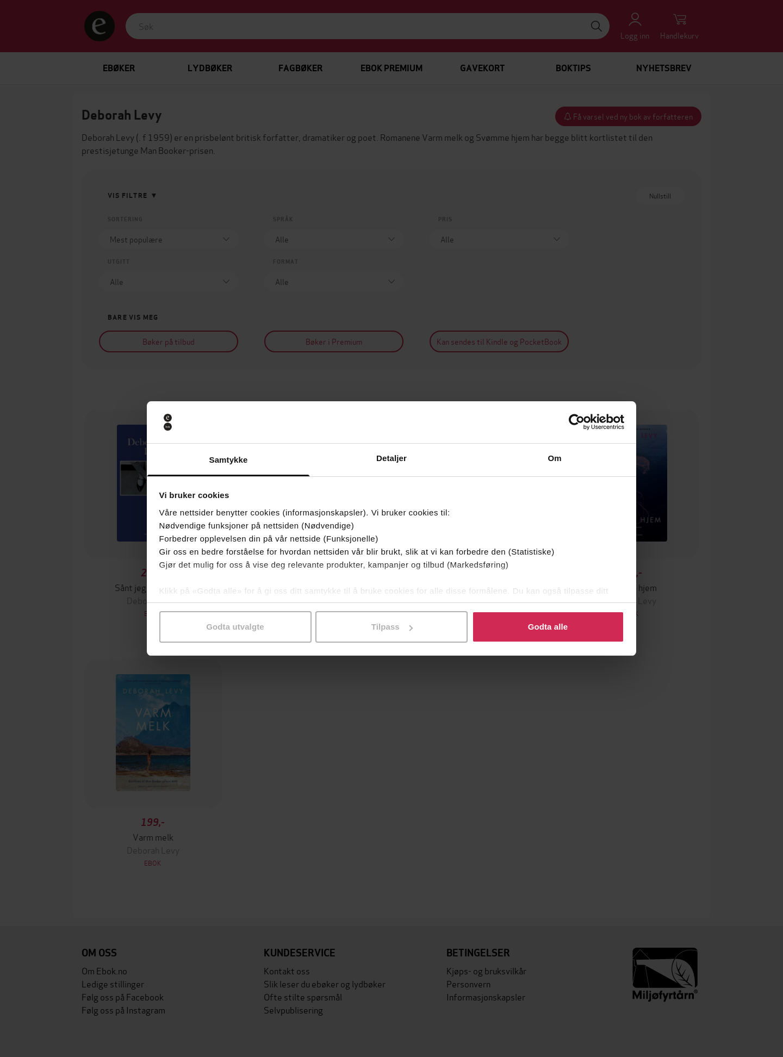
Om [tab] (554, 458)
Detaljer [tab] (391, 458)
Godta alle (548, 626)
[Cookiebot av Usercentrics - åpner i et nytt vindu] (576, 422)
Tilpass (392, 626)
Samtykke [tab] (228, 459)
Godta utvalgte (235, 626)
